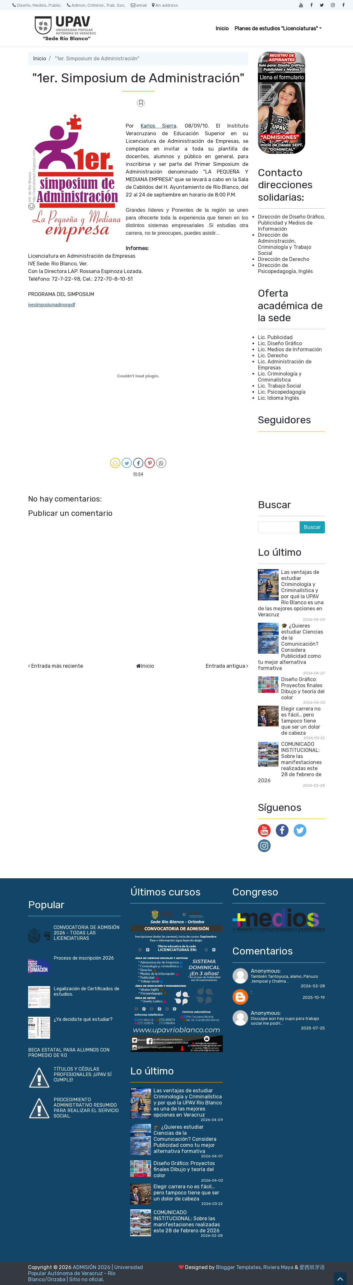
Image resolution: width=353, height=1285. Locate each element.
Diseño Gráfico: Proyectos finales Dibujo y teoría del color (303, 688)
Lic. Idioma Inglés (278, 398)
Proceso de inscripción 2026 (84, 958)
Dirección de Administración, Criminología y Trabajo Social (284, 244)
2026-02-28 (313, 986)
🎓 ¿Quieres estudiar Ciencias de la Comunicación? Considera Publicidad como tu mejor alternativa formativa (290, 647)
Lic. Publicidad (275, 337)
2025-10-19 (314, 997)
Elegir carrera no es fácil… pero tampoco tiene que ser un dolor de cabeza (300, 721)
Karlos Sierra (158, 126)
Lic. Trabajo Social (279, 386)
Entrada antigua (225, 666)
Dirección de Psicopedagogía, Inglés (285, 268)
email (139, 5)
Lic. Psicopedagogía (281, 392)
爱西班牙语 (312, 1267)
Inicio (222, 29)
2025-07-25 (313, 1028)
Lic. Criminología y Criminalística (280, 377)
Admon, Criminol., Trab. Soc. (96, 5)
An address (165, 5)
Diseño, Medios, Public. (37, 5)
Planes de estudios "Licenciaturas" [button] (276, 29)
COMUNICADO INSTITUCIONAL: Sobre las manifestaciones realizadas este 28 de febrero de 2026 (290, 762)
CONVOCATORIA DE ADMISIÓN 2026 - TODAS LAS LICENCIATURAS (86, 933)
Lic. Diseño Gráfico (280, 343)
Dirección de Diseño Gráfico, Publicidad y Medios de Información (291, 223)
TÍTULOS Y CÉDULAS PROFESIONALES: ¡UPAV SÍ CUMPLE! (82, 1074)
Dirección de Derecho (283, 259)
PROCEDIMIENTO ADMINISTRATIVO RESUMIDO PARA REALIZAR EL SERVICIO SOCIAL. (86, 1108)
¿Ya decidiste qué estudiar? (83, 1019)
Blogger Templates (238, 1267)
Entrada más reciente (57, 666)
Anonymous (265, 971)
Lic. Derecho (273, 356)
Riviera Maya (278, 1267)
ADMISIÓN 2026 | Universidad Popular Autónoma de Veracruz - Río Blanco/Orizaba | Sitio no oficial (85, 1273)
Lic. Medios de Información (290, 349)
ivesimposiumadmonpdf (51, 304)
